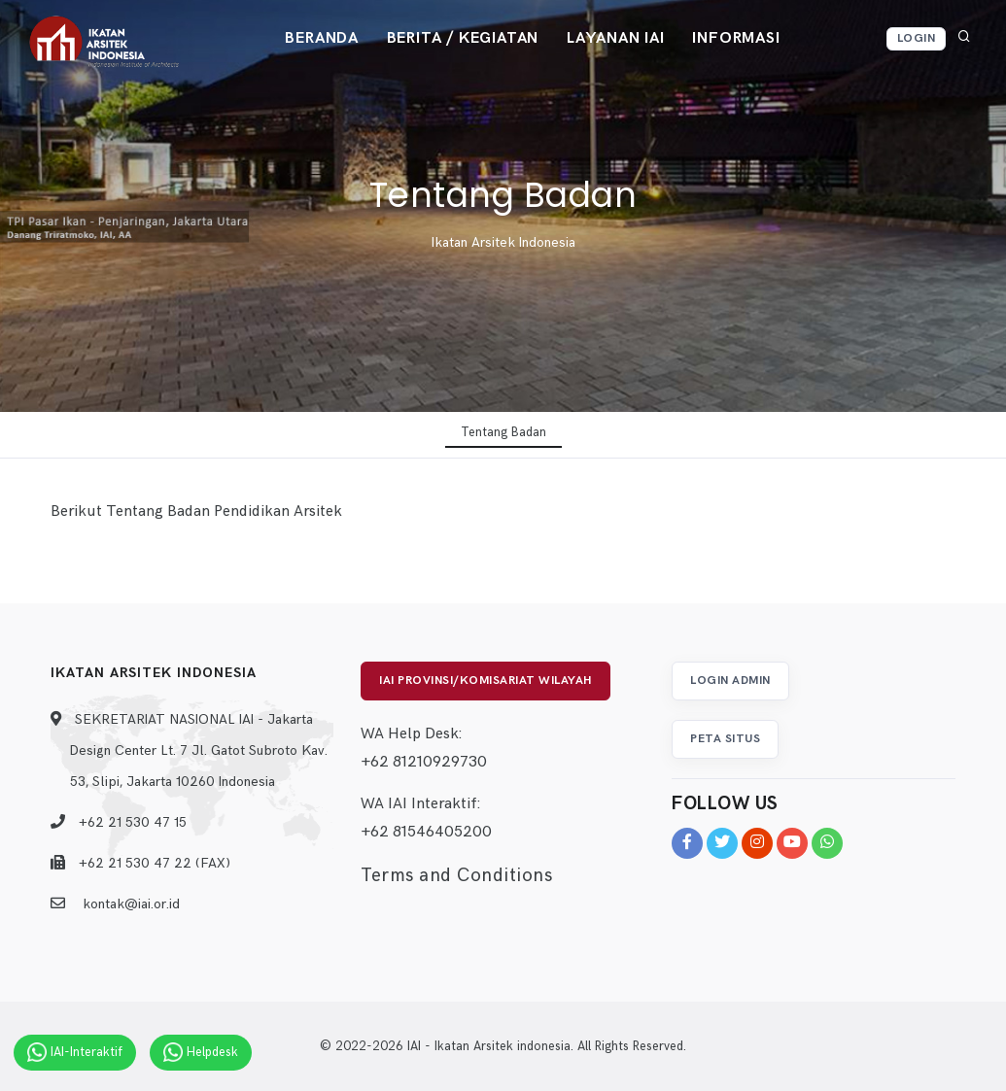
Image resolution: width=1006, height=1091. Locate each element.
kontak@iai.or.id (131, 904)
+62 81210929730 (424, 763)
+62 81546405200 (426, 833)
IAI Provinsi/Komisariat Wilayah (485, 680)
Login (916, 38)
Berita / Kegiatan (462, 38)
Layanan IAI (617, 38)
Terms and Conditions (456, 876)
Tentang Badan (503, 432)
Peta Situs (725, 739)
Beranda (320, 38)
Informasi (738, 38)
